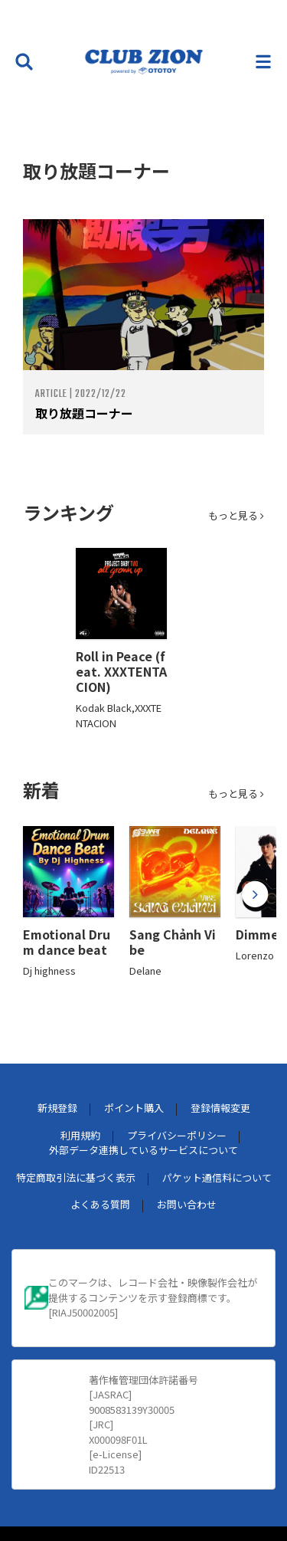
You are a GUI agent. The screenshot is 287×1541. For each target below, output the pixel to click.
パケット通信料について (217, 1177)
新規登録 (57, 1107)
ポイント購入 (134, 1107)
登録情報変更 (220, 1107)
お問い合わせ (187, 1204)
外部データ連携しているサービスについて (143, 1150)
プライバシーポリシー (177, 1135)
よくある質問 (100, 1204)
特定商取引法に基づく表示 (75, 1177)
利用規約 (80, 1135)
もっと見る (236, 515)
